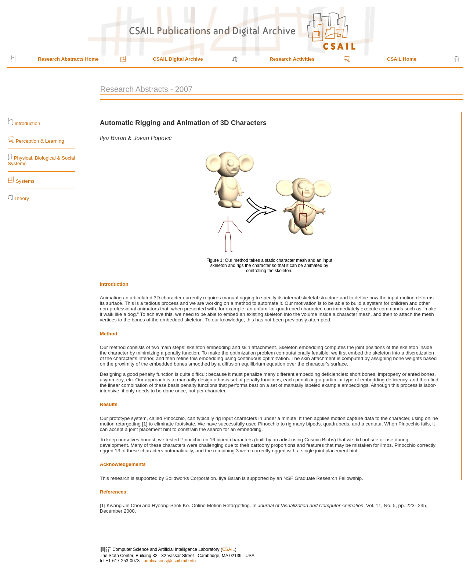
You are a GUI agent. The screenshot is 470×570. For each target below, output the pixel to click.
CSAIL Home (401, 59)
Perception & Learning (39, 141)
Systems (25, 181)
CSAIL (228, 549)
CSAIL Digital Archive (178, 59)
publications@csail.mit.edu (170, 560)
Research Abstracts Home (68, 59)
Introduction (27, 123)
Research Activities (292, 59)
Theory (21, 198)
